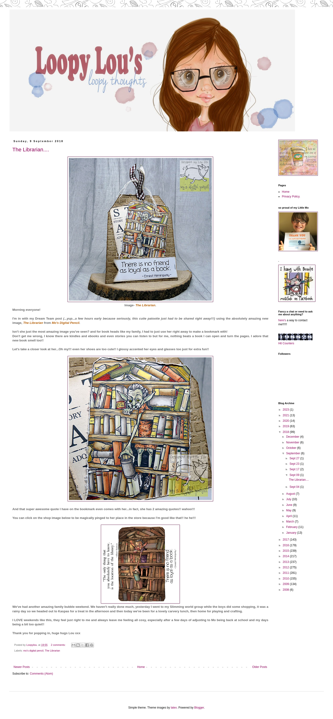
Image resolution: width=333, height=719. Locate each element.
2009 (286, 584)
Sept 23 (294, 463)
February (292, 527)
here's (282, 320)
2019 (286, 426)
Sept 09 (294, 475)
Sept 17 (294, 469)
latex (174, 707)
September (293, 453)
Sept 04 (294, 487)
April (289, 516)
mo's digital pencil (33, 650)
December (293, 436)
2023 (286, 409)
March (290, 521)
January (291, 532)
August (291, 493)
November (293, 442)
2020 (286, 420)
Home (141, 667)
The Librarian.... (30, 150)
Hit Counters (286, 343)
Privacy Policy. (291, 196)
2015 (286, 550)
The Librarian (33, 323)
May (289, 510)
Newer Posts (22, 667)
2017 (286, 539)
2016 (286, 545)
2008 (286, 589)
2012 (286, 567)
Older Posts (259, 667)
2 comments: (58, 644)
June (289, 505)
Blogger (199, 707)
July (289, 499)
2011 (286, 573)
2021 (286, 415)
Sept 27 (294, 458)
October (291, 448)
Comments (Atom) (41, 673)
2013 (286, 562)
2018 (286, 432)
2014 (286, 556)
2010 (286, 578)
